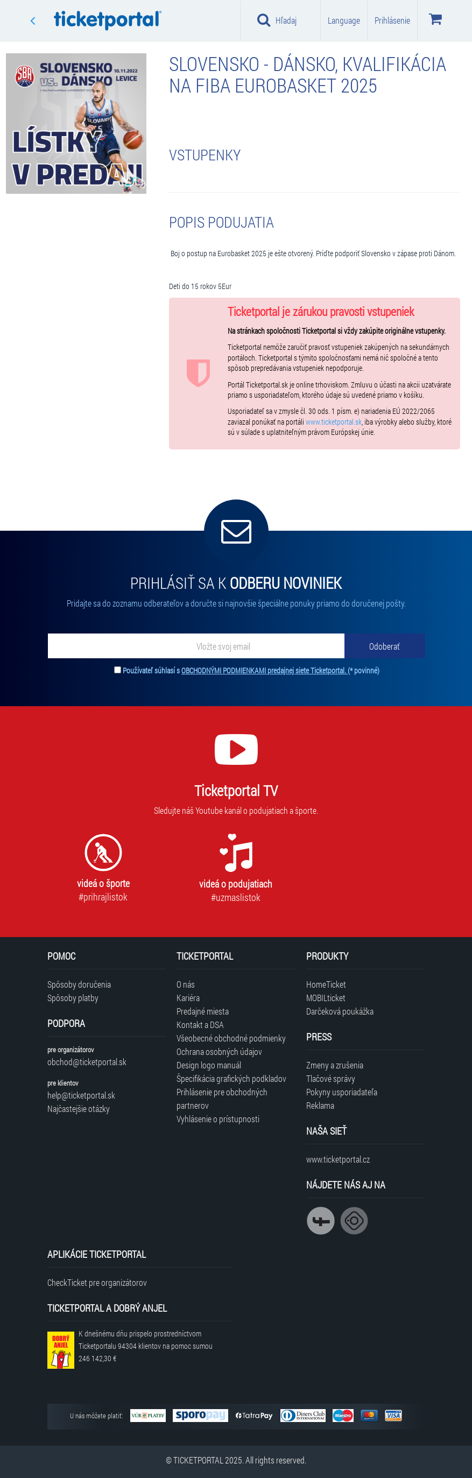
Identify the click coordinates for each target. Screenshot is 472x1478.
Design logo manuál (209, 1065)
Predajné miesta (203, 1011)
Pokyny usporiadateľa (341, 1091)
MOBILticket (326, 997)
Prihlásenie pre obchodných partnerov (222, 1098)
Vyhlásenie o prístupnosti (218, 1118)
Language (344, 20)
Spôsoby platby (72, 997)
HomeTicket (326, 984)
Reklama (320, 1105)
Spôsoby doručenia (79, 984)
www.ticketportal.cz (338, 1159)
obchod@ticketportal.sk (86, 1061)
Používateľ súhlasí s (251, 670)
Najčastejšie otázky (78, 1108)
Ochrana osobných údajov (219, 1051)
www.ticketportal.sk (334, 422)
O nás (186, 984)
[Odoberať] (384, 646)
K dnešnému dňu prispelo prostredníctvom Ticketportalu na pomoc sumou (146, 1345)
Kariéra (188, 997)
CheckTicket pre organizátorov (97, 1282)
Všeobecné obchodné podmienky (231, 1038)
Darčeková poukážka (340, 1011)
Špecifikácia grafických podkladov (231, 1078)
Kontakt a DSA (200, 1024)
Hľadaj (277, 20)
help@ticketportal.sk (81, 1095)
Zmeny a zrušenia (334, 1065)
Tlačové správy (330, 1078)
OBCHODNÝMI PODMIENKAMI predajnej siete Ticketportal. (264, 670)
